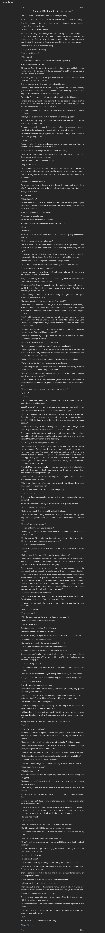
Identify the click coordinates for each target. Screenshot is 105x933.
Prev (22, 7)
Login (10, 2)
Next (82, 7)
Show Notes (27, 925)
